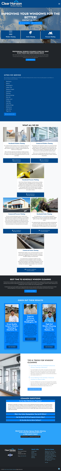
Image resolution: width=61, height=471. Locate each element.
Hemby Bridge (6, 105)
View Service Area (6, 114)
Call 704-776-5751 (24, 23)
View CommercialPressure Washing (16, 231)
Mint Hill (5, 97)
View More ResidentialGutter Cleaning (44, 231)
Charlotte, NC (47, 455)
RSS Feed (33, 457)
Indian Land (6, 99)
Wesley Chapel (7, 89)
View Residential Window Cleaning (17, 160)
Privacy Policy (34, 453)
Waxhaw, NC (53, 455)
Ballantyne (5, 107)
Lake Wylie (5, 109)
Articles (32, 452)
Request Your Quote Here (31, 434)
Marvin (4, 83)
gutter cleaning (43, 216)
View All (46, 462)
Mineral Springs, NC (48, 456)
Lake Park (5, 103)
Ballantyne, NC (47, 458)
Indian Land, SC (50, 457)
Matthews (5, 81)
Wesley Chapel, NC (50, 453)
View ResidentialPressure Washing (30, 194)
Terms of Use (33, 455)
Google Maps (33, 451)
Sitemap (33, 456)
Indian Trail (5, 87)
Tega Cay (5, 111)
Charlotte (5, 91)
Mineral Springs (7, 95)
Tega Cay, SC (49, 460)
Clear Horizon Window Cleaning (10, 469)
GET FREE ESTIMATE (36, 23)
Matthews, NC (47, 451)
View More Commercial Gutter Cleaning (30, 270)
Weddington (6, 85)
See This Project (12, 346)
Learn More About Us (30, 56)
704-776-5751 (23, 456)
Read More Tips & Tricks (38, 389)
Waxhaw (5, 93)
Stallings (5, 101)
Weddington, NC (48, 452)
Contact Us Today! (30, 291)
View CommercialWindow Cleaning (44, 160)
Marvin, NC (53, 451)
